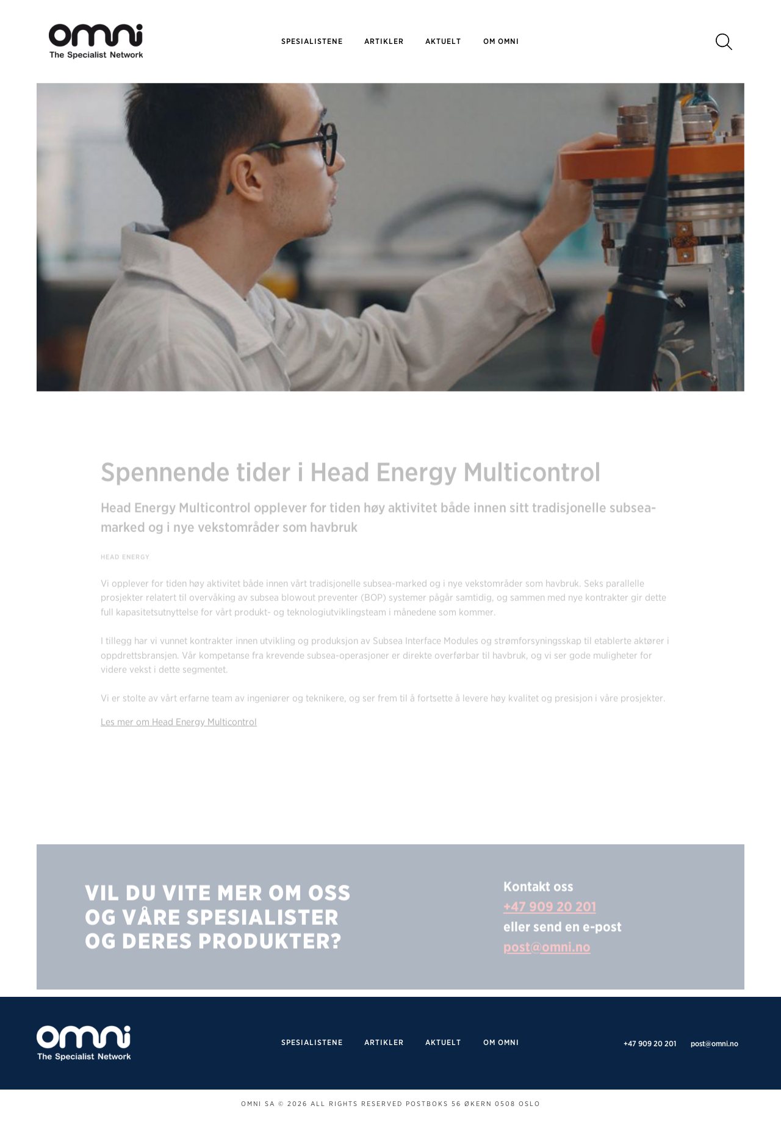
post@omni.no (547, 961)
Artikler (384, 41)
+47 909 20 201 (549, 921)
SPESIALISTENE (312, 41)
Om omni (501, 41)
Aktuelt (443, 41)
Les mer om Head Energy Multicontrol (179, 736)
